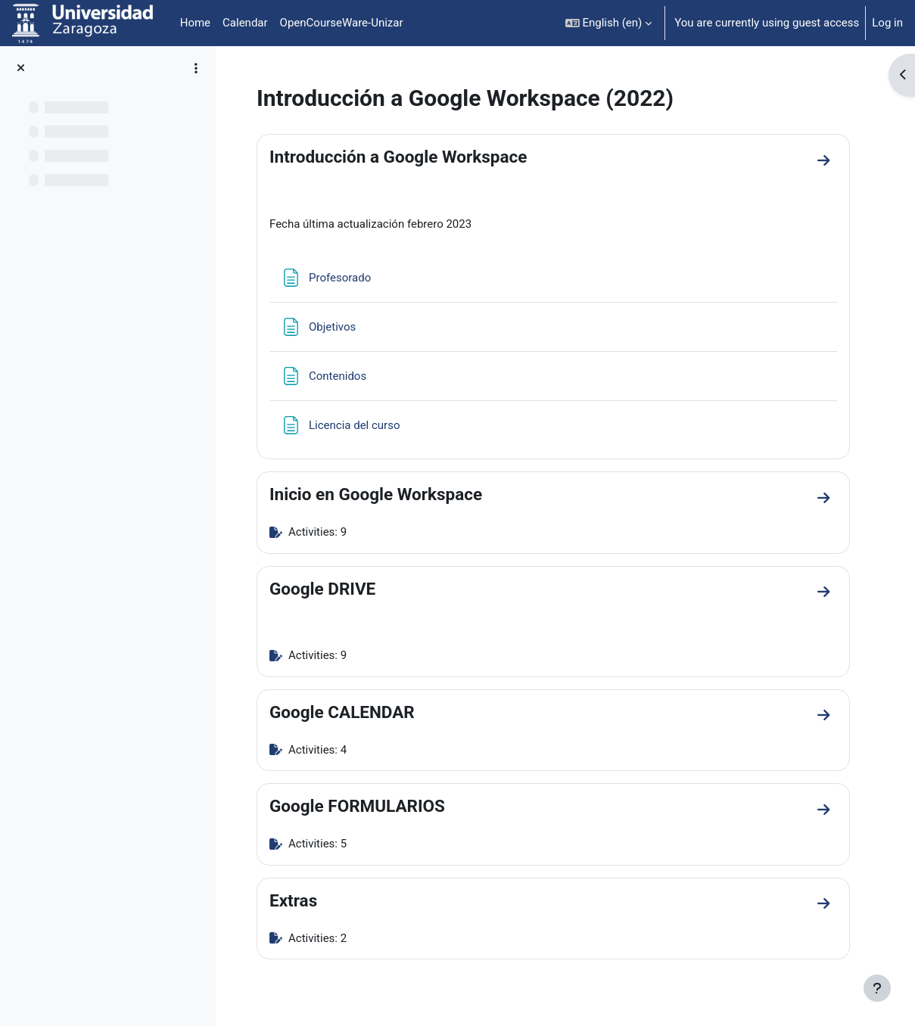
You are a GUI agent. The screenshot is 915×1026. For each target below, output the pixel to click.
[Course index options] (196, 68)
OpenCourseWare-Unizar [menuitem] (341, 23)
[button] (609, 23)
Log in (887, 23)
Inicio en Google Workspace (375, 494)
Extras (293, 900)
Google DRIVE (322, 588)
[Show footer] (877, 988)
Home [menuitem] (195, 23)
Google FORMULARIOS (357, 806)
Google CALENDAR (342, 712)
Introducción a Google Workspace (398, 156)
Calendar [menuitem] (245, 23)
